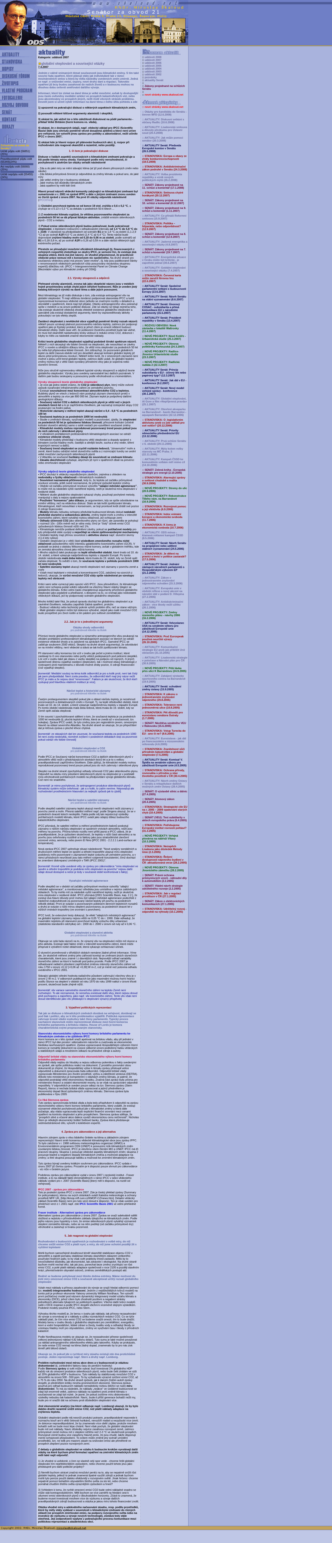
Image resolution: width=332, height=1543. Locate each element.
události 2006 (153, 62)
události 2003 (153, 71)
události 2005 (153, 65)
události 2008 (153, 57)
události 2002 (153, 74)
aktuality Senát (154, 80)
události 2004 (153, 68)
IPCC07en (45, 200)
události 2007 (153, 59)
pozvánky (151, 77)
